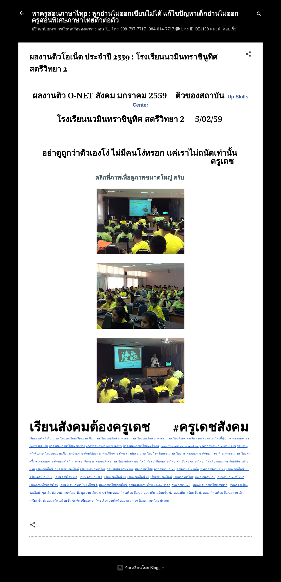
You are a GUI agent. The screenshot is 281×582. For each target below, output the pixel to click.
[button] (248, 55)
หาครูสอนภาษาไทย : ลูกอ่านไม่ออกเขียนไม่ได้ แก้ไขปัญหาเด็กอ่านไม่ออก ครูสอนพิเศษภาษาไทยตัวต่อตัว (135, 16)
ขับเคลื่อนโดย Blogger (140, 567)
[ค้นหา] (259, 15)
